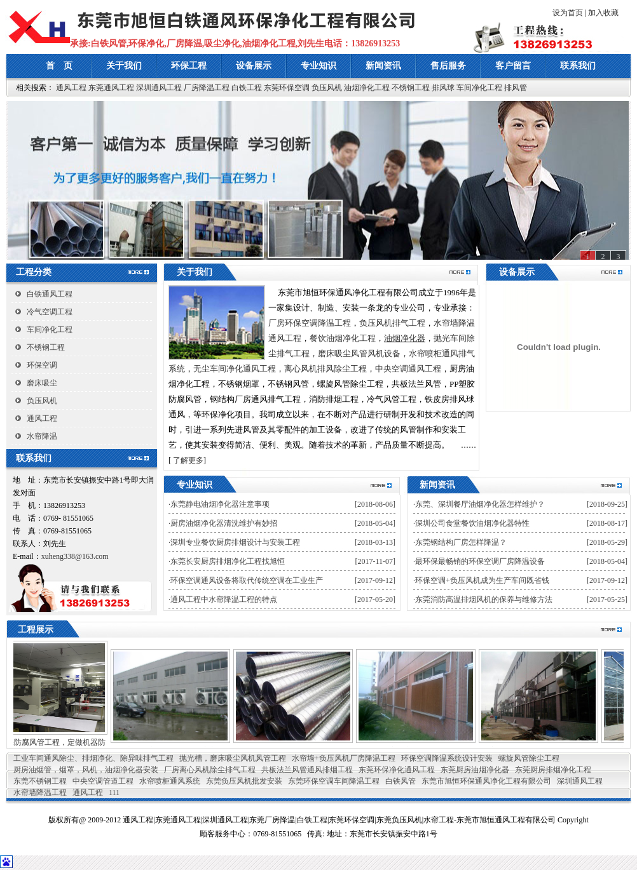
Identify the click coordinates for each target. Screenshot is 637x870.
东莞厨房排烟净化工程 (553, 769)
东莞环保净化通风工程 (397, 769)
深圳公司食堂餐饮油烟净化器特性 (472, 523)
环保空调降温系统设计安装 (447, 758)
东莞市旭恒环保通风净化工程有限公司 (486, 781)
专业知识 (318, 65)
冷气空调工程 (49, 311)
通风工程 (71, 87)
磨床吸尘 (42, 382)
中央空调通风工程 (408, 368)
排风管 (515, 87)
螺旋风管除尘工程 (528, 758)
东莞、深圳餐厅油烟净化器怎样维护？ (480, 504)
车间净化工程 (479, 87)
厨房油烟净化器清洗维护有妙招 (223, 523)
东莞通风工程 (111, 87)
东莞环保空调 (287, 87)
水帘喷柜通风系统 (169, 781)
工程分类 (33, 272)
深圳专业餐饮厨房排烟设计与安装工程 (235, 542)
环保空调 (42, 365)
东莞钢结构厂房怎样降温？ (461, 542)
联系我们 (578, 65)
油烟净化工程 (367, 87)
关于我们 (124, 65)
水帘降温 (42, 436)
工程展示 (26, 629)
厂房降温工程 (206, 87)
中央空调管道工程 (103, 781)
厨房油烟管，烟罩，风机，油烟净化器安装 (85, 769)
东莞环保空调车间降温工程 (334, 781)
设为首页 (567, 12)
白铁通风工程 (49, 294)
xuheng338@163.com (75, 556)
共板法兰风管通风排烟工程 (307, 769)
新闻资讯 (383, 65)
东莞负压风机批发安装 (244, 781)
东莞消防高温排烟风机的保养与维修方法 (483, 599)
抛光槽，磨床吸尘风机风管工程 (232, 758)
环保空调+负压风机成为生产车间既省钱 (482, 580)
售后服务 (448, 65)
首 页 (59, 65)
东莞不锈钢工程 (40, 781)
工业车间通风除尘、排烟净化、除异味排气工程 (93, 758)
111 (114, 792)
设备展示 (253, 65)
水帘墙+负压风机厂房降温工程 (343, 758)
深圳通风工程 (159, 87)
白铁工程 (246, 87)
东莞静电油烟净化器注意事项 (220, 504)
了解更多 (188, 460)
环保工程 (189, 65)
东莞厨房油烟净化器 (475, 769)
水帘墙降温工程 (40, 792)
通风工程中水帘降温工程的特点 (223, 599)
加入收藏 (603, 12)
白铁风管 (400, 781)
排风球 (443, 87)
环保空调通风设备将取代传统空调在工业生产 (246, 580)
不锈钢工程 (411, 87)
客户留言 (513, 65)
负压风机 (327, 87)
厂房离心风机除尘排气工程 (210, 769)
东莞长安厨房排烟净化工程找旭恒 (227, 561)
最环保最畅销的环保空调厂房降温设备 (480, 561)
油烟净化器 (404, 338)
